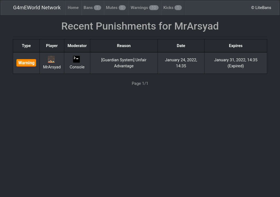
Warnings (145, 7)
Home (73, 7)
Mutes (116, 7)
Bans (92, 7)
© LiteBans (261, 7)
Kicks (173, 7)
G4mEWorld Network (37, 8)
